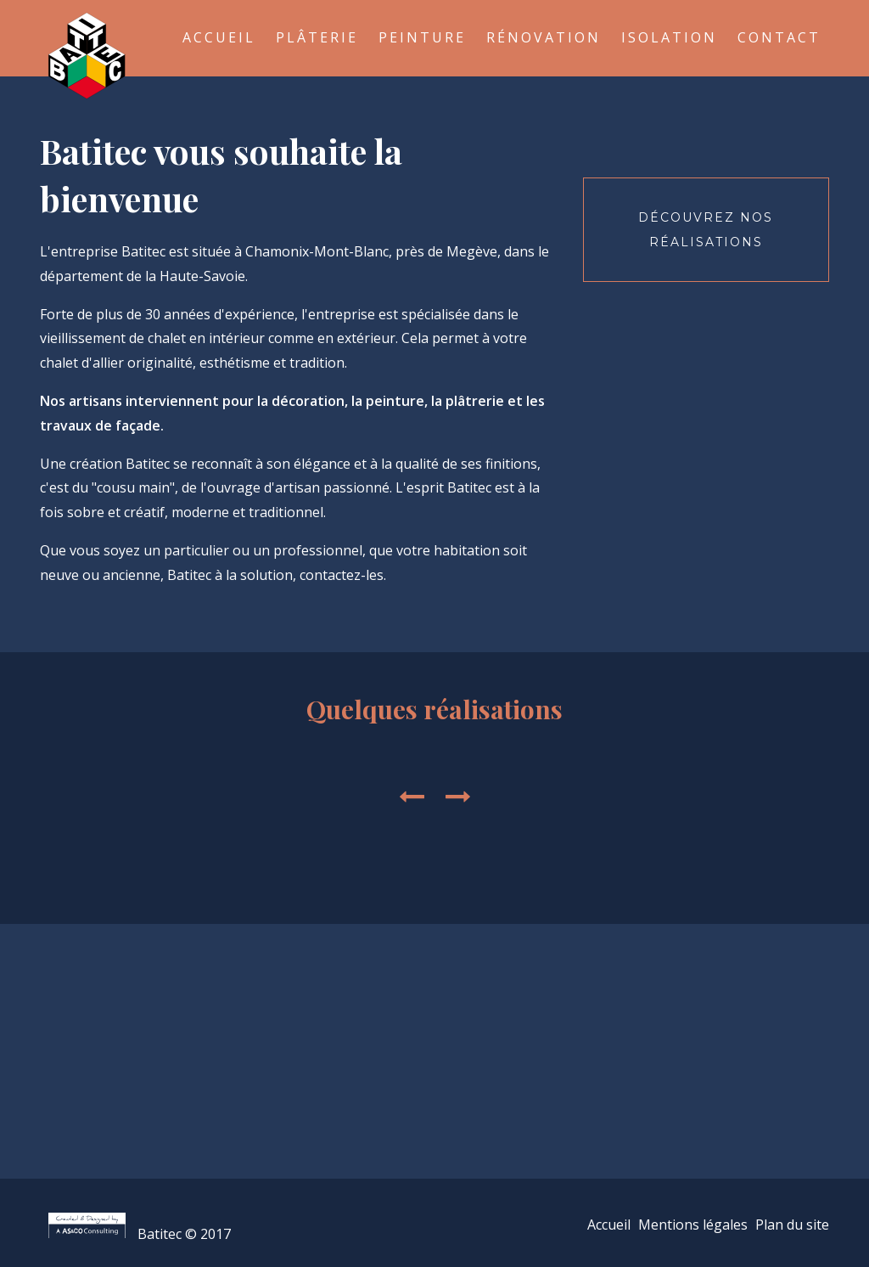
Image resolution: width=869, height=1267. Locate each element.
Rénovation (543, 37)
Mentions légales (693, 1224)
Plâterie (317, 37)
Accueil (218, 37)
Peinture (422, 37)
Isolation (669, 37)
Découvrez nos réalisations (705, 230)
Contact (779, 37)
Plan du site (792, 1224)
